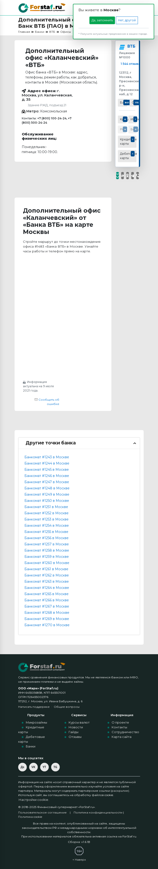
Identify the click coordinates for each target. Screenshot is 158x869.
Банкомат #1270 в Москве (47, 625)
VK (33, 767)
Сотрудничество (125, 732)
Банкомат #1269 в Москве (46, 619)
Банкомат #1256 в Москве (46, 538)
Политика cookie (30, 817)
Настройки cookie (33, 800)
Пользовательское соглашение (42, 812)
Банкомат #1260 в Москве (46, 563)
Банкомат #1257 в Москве (46, 544)
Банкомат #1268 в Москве (46, 612)
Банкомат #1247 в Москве (46, 482)
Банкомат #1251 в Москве (46, 507)
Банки (30, 746)
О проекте (120, 722)
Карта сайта (121, 737)
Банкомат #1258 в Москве (46, 550)
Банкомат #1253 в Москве (46, 519)
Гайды (73, 732)
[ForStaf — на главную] (42, 667)
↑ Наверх (79, 859)
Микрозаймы (36, 722)
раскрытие (120, 790)
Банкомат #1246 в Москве (46, 476)
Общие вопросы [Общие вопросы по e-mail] (67, 706)
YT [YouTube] (44, 767)
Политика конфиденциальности (98, 812)
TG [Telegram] (55, 767)
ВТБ (131, 46)
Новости (76, 727)
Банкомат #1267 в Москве (46, 606)
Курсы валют (79, 722)
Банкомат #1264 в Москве (46, 588)
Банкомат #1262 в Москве (46, 575)
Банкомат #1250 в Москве (46, 500)
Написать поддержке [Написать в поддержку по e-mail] (34, 706)
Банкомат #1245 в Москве (46, 469)
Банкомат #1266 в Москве (46, 600)
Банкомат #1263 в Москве (46, 581)
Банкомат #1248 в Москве (47, 488)
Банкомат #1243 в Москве (46, 457)
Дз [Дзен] (22, 767)
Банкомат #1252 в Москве (46, 513)
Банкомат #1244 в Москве (46, 463)
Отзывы (75, 737)
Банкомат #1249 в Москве (46, 494)
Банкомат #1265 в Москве (46, 594)
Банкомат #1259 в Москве (46, 556)
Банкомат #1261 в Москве (46, 569)
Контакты (119, 727)
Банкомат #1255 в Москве (46, 532)
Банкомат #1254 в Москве (46, 525)
